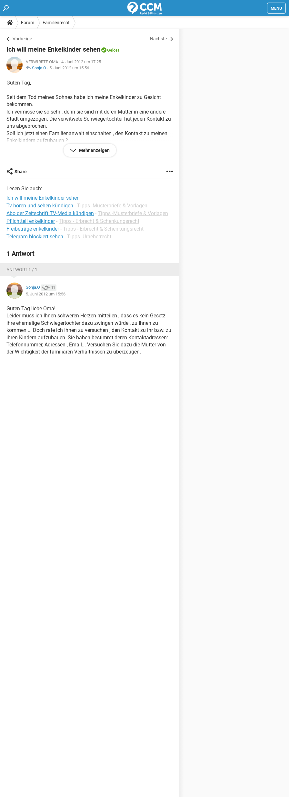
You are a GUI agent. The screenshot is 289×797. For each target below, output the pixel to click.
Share (21, 171)
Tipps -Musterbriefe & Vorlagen (112, 206)
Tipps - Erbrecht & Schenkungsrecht (99, 221)
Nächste (158, 38)
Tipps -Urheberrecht (89, 237)
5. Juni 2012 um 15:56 (69, 67)
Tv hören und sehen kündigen (39, 206)
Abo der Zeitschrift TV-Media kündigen (50, 213)
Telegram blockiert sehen (34, 237)
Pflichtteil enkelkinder (30, 221)
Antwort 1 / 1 (21, 269)
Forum (27, 22)
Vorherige (22, 38)
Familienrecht (56, 22)
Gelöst (113, 50)
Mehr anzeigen (94, 150)
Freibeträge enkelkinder (32, 229)
